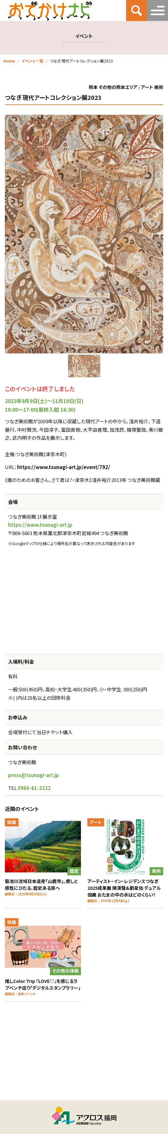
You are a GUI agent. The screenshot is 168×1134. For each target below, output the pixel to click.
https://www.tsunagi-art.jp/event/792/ (63, 467)
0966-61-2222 (34, 787)
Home (9, 60)
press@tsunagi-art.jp (33, 775)
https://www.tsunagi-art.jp (40, 524)
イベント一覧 (32, 60)
